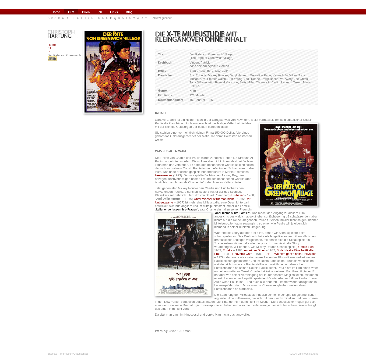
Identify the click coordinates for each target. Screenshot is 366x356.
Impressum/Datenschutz (74, 353)
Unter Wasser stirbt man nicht (214, 199)
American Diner (254, 250)
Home (52, 44)
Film (50, 48)
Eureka (227, 250)
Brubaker (237, 195)
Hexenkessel (163, 175)
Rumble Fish (305, 247)
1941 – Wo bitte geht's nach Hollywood (290, 254)
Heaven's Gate (242, 254)
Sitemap (52, 353)
